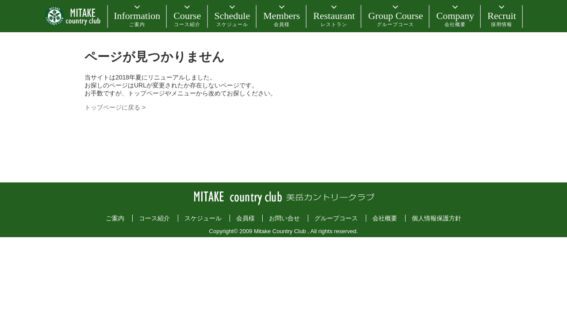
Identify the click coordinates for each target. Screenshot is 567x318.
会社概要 (384, 218)
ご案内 (115, 218)
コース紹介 (154, 218)
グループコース (336, 218)
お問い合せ (284, 218)
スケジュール (203, 218)
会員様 (245, 218)
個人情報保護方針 (436, 218)
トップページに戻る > (115, 107)
